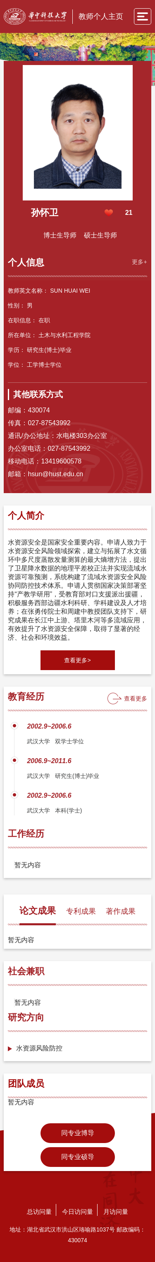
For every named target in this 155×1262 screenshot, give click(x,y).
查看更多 (135, 698)
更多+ (139, 261)
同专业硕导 (77, 1156)
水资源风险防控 (39, 1048)
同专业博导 (77, 1132)
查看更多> (77, 660)
